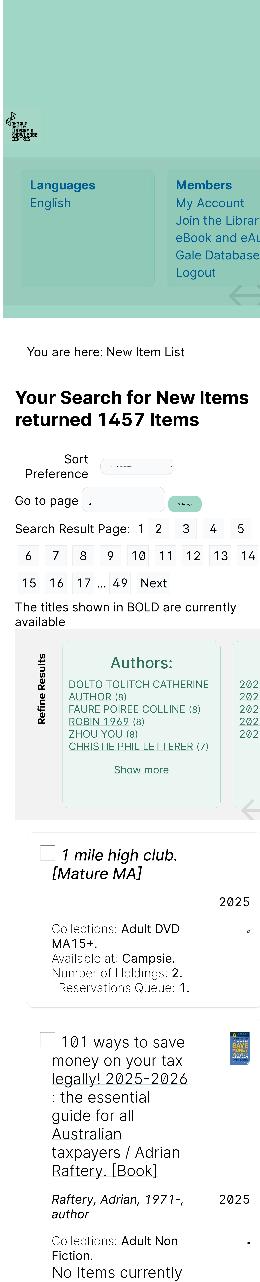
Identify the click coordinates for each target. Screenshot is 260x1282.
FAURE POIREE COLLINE (127, 709)
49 (120, 583)
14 (248, 556)
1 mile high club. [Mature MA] (115, 864)
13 (220, 556)
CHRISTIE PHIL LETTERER (131, 746)
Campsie (147, 958)
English (50, 203)
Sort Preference (56, 466)
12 (193, 556)
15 (29, 583)
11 (166, 556)
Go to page (48, 500)
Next (153, 583)
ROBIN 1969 (99, 721)
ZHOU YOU (96, 734)
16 (56, 583)
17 (84, 583)
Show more (141, 769)
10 (138, 556)
